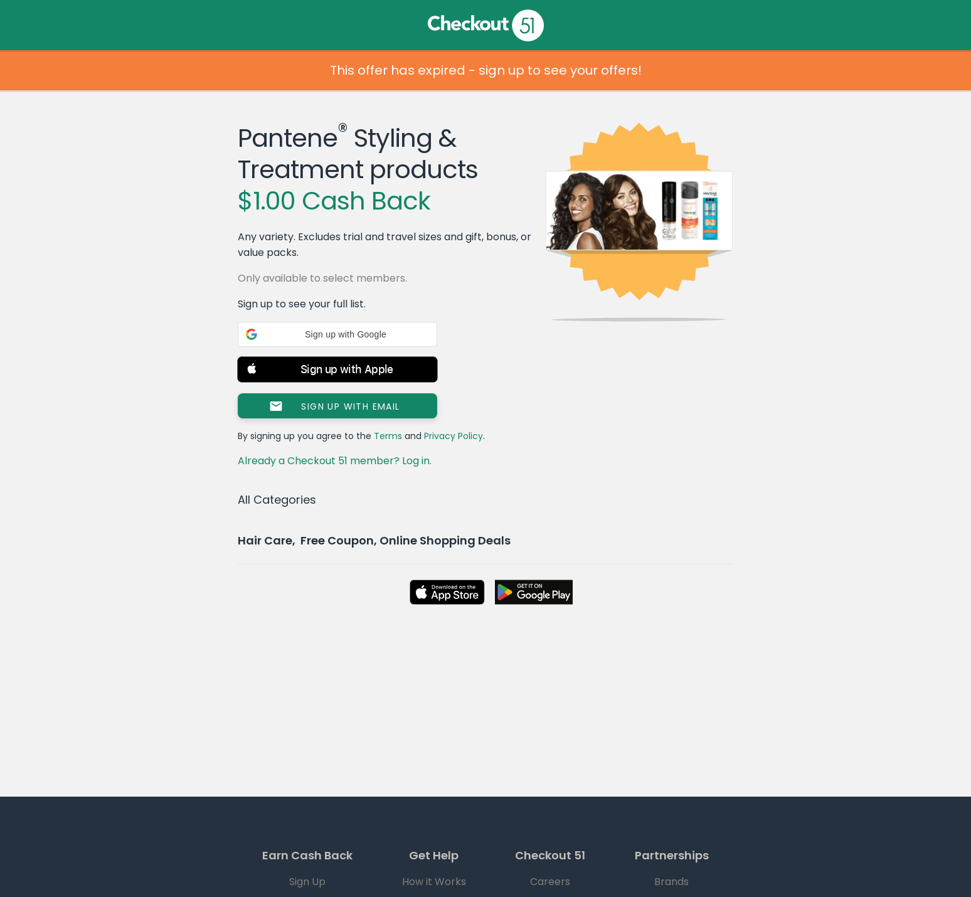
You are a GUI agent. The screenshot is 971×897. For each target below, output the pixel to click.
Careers (550, 881)
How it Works (434, 881)
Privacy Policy (453, 436)
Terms (388, 436)
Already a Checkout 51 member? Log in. (335, 461)
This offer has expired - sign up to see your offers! (486, 70)
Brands (671, 881)
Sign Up (307, 881)
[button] (337, 334)
